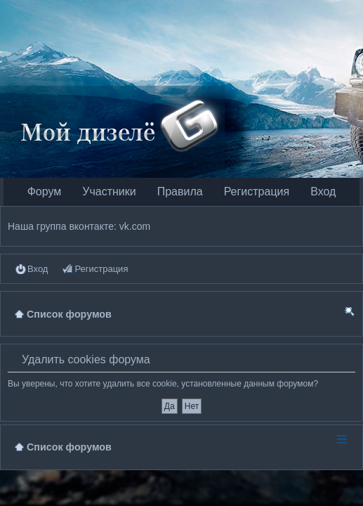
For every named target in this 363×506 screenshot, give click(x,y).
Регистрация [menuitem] (101, 269)
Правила (180, 191)
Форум (44, 191)
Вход (323, 191)
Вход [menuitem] (37, 269)
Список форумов (69, 447)
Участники (109, 191)
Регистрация (257, 191)
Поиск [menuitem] (349, 314)
